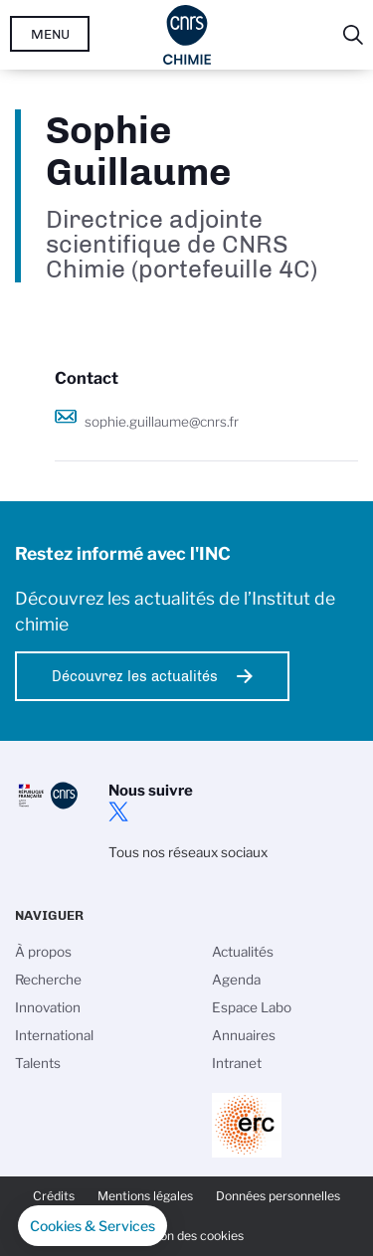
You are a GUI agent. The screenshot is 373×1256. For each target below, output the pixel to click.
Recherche (48, 979)
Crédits (54, 1195)
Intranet (237, 1063)
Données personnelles (278, 1195)
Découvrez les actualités (135, 676)
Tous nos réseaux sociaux (188, 852)
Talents (38, 1063)
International (54, 1035)
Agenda (236, 979)
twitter (118, 811)
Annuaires (244, 1035)
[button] (92, 1226)
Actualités (243, 952)
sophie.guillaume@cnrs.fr (162, 422)
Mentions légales (145, 1195)
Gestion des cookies (187, 1235)
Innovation (48, 1007)
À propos (43, 952)
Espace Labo (251, 1007)
